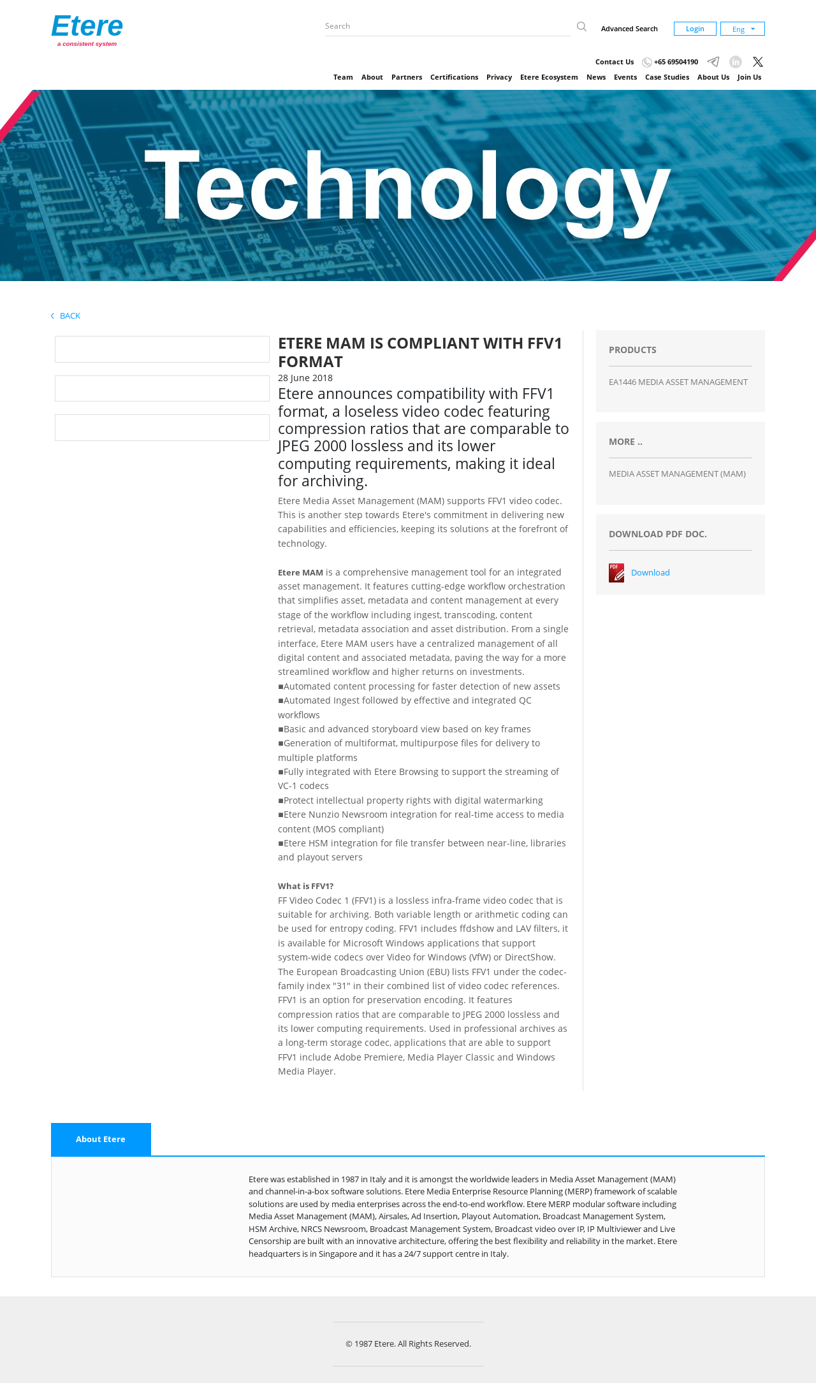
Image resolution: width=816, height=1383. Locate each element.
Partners (406, 77)
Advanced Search (629, 28)
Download (650, 572)
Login (695, 28)
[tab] (101, 1139)
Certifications (454, 77)
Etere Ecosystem (549, 77)
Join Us (749, 77)
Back (65, 315)
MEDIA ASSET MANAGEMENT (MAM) (677, 473)
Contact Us (614, 61)
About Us (713, 77)
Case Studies (667, 77)
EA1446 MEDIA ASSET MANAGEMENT (678, 381)
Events (625, 77)
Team (343, 77)
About (372, 77)
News (596, 77)
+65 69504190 (670, 61)
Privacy (499, 77)
